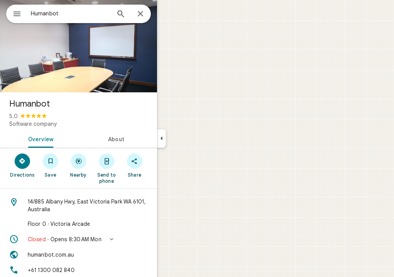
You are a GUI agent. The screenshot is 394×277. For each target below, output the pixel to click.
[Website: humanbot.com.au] (106, 254)
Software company (60, 123)
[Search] (148, 15)
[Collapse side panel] (189, 138)
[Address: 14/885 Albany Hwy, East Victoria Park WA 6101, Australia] (106, 205)
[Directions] (50, 165)
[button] (106, 239)
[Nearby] (106, 165)
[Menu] (14, 13)
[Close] (168, 14)
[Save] (78, 165)
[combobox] (90, 13)
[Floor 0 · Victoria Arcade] (106, 224)
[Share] (162, 165)
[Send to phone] (134, 168)
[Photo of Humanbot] (106, 46)
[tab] (67, 138)
